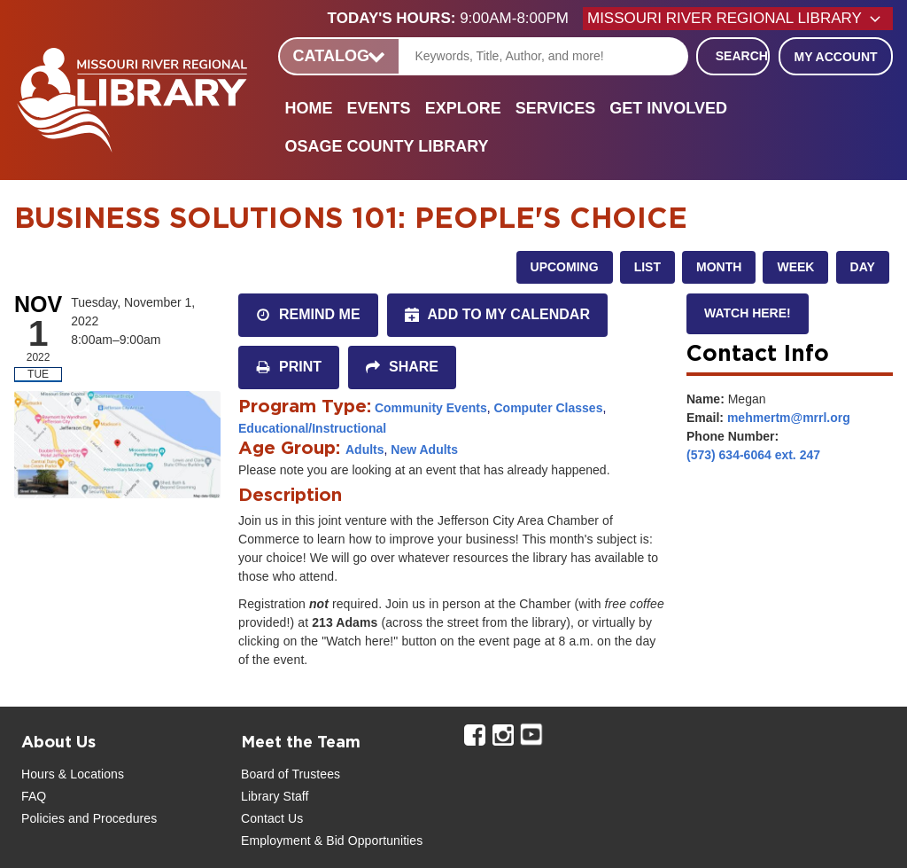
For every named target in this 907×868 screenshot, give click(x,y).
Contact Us (272, 818)
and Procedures (111, 818)
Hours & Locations (72, 774)
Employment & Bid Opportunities (331, 840)
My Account (835, 57)
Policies (43, 818)
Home (309, 108)
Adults (364, 449)
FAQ (33, 796)
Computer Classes (547, 408)
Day (862, 267)
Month (718, 267)
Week (795, 267)
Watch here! (747, 313)
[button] (455, 18)
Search (742, 56)
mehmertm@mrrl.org (788, 418)
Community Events (431, 408)
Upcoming (565, 267)
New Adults (424, 449)
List (647, 267)
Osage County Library (387, 146)
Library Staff (275, 796)
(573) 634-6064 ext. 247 (753, 455)
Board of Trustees (290, 774)
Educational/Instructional (312, 428)
